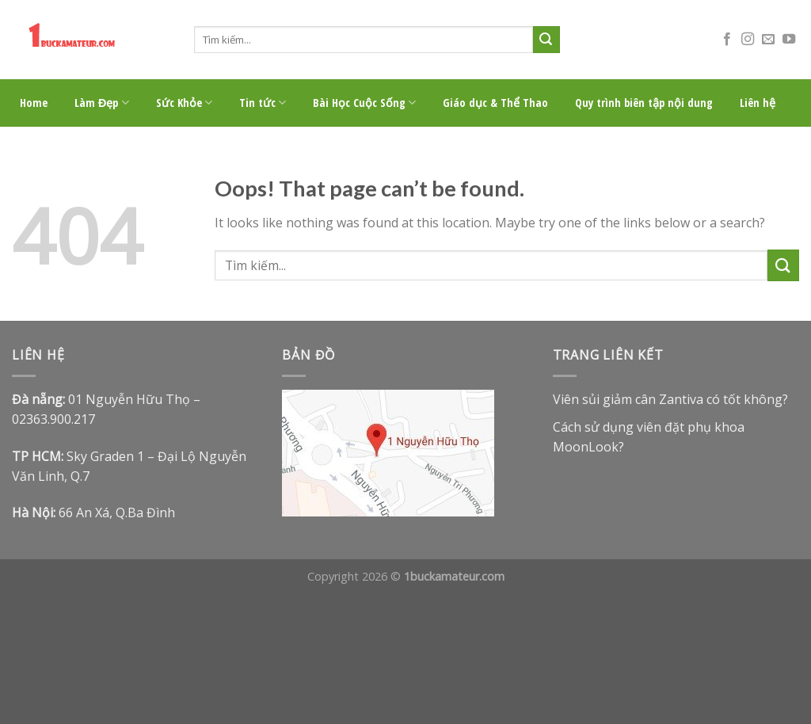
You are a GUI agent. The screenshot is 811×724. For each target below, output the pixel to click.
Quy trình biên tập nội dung (644, 102)
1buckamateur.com (454, 576)
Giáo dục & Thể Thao (495, 102)
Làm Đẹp (101, 103)
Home (34, 102)
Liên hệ (757, 102)
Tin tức (262, 103)
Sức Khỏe (184, 103)
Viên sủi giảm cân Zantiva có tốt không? (670, 399)
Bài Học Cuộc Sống (364, 103)
